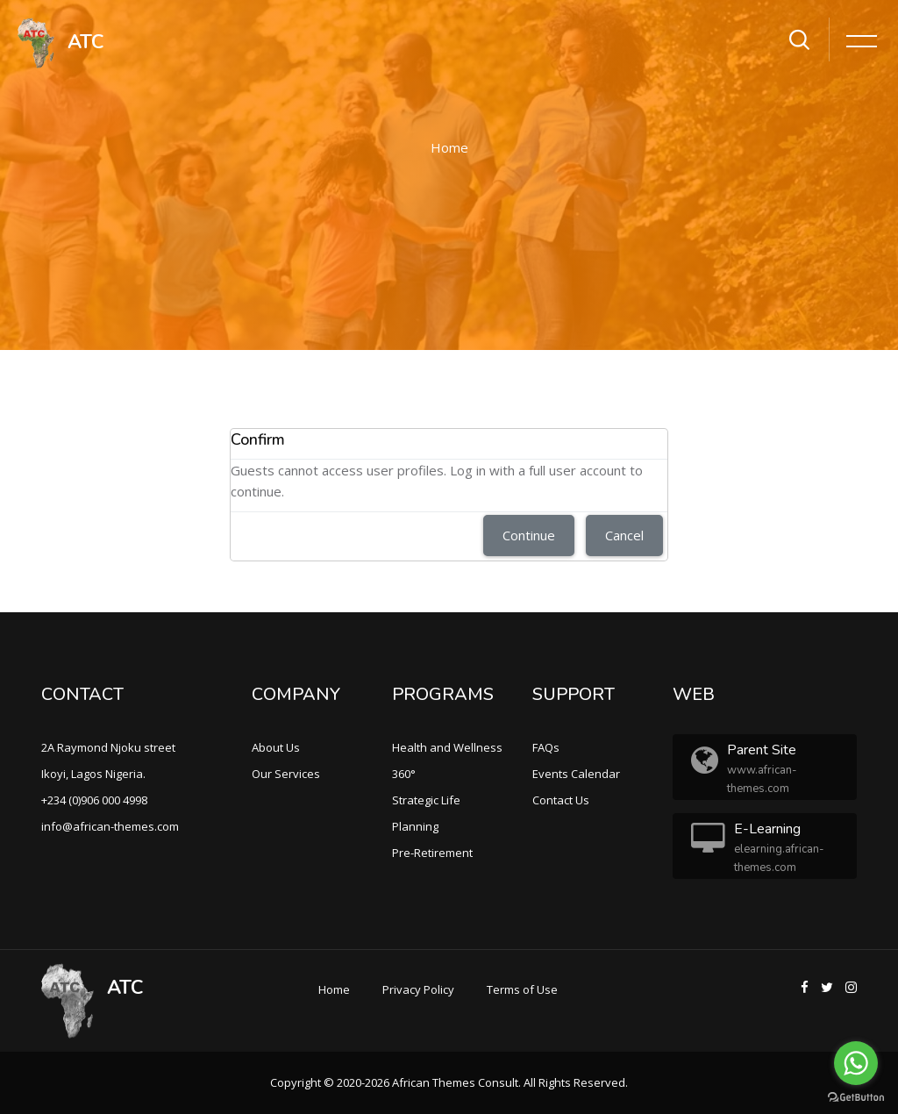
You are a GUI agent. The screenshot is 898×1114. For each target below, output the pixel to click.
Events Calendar (576, 774)
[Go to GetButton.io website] (856, 1096)
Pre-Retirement (432, 852)
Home (449, 147)
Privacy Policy (418, 989)
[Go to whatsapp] (856, 1063)
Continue (528, 535)
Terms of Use (522, 989)
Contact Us (560, 800)
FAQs (545, 747)
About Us (276, 747)
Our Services (286, 774)
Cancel (624, 535)
